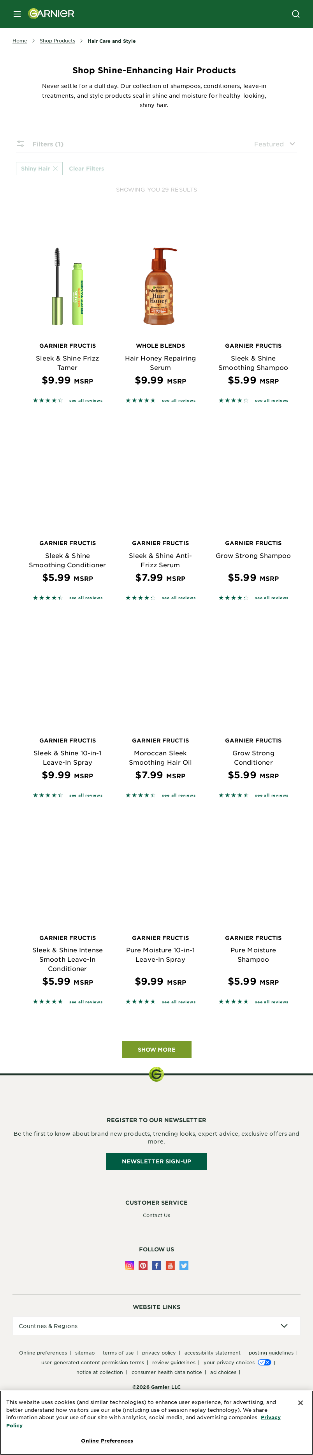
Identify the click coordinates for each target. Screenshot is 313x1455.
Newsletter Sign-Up (156, 1161)
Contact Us (156, 1215)
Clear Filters (86, 168)
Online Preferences (43, 1352)
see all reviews (86, 400)
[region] (156, 1422)
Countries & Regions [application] (48, 1325)
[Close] (300, 1402)
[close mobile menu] (17, 14)
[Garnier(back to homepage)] (48, 14)
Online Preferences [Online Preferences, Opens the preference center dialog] (107, 1440)
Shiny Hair (39, 168)
